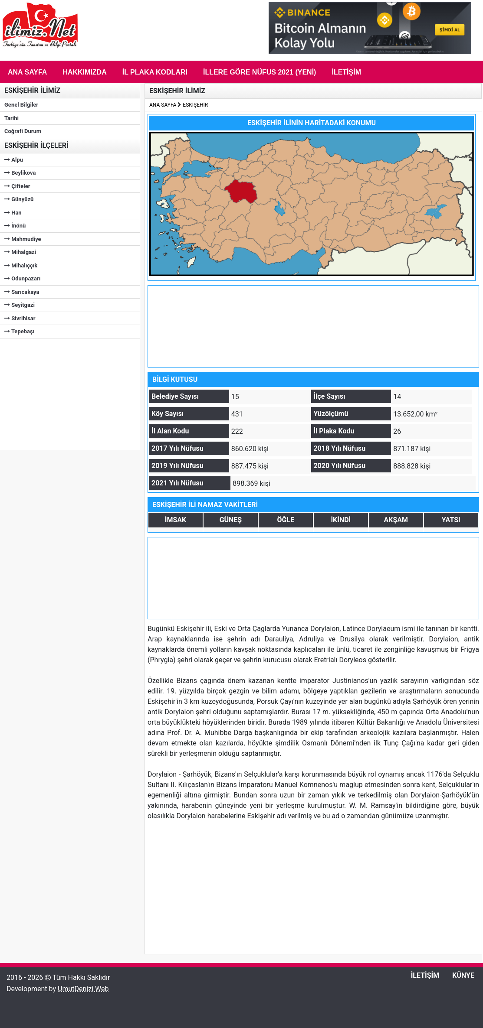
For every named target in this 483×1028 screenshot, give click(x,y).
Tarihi (11, 118)
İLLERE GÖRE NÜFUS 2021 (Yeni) (259, 72)
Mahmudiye (22, 239)
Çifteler (17, 186)
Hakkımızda (84, 72)
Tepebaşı (19, 331)
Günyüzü (18, 199)
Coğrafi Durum (22, 131)
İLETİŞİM (425, 975)
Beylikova (20, 172)
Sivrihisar (20, 318)
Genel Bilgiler (21, 104)
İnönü (15, 225)
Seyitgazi (19, 305)
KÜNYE (463, 975)
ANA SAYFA (162, 105)
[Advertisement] (65, 392)
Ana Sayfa (27, 72)
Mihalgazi (20, 252)
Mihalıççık (20, 265)
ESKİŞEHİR (195, 105)
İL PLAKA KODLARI (154, 72)
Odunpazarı (22, 278)
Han (13, 212)
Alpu (13, 159)
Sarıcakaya (21, 292)
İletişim (346, 72)
